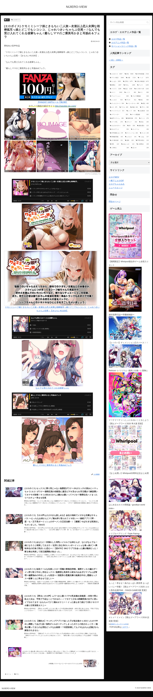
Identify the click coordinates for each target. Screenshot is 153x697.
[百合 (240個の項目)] (144, 122)
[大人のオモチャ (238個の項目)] (117, 125)
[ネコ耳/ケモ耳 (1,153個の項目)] (142, 88)
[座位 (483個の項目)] (145, 103)
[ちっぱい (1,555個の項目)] (115, 81)
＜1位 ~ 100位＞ (116, 60)
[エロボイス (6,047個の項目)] (116, 74)
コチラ (125, 627)
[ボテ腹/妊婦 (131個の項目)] (116, 140)
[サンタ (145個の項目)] (144, 133)
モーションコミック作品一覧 (124, 46)
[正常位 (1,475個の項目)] (128, 81)
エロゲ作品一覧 (118, 39)
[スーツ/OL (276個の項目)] (116, 122)
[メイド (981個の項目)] (130, 92)
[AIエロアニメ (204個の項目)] (119, 129)
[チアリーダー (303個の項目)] (119, 114)
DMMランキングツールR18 (119, 624)
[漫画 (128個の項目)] (129, 140)
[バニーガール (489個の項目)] (132, 103)
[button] (147, 22)
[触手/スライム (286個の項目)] (117, 118)
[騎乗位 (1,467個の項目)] (115, 85)
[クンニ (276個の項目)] (144, 118)
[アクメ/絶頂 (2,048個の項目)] (117, 77)
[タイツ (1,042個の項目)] (116, 92)
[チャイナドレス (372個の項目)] (117, 111)
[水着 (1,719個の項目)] (130, 77)
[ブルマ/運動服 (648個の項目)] (140, 96)
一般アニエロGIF (116, 181)
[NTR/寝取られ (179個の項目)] (116, 133)
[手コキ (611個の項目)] (130, 100)
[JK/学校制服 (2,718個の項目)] (142, 74)
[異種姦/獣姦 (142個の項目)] (116, 136)
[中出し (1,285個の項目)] (129, 85)
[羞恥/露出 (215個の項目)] (143, 125)
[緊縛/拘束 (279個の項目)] (131, 118)
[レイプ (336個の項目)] (131, 111)
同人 (7, 20)
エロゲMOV (114, 177)
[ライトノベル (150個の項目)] (131, 133)
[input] (129, 22)
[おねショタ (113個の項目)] (127, 144)
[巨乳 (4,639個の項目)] (129, 74)
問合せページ (115, 201)
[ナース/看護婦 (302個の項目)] (139, 114)
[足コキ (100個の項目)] (140, 147)
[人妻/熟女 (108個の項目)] (143, 144)
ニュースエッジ (116, 188)
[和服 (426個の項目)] (134, 107)
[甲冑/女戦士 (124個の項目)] (142, 140)
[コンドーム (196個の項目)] (140, 129)
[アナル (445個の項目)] (124, 107)
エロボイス (15, 20)
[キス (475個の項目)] (113, 107)
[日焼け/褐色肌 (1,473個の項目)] (142, 81)
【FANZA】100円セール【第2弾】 (52, 88)
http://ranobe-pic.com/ (65, 106)
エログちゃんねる (117, 184)
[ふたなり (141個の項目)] (130, 136)
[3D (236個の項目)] (131, 125)
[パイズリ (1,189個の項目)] (115, 88)
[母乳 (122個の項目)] (114, 144)
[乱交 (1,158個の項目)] (128, 88)
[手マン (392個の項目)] (144, 107)
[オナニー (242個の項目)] (131, 122)
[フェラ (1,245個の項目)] (143, 85)
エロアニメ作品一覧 (120, 43)
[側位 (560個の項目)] (144, 100)
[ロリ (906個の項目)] (143, 92)
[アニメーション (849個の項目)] (119, 96)
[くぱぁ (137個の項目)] (144, 136)
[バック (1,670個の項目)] (143, 77)
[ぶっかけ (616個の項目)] (116, 100)
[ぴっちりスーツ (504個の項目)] (117, 103)
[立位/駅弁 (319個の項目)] (143, 111)
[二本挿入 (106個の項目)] (119, 147)
